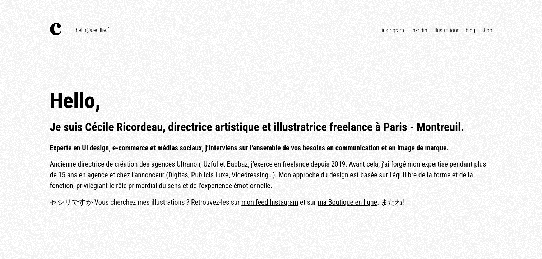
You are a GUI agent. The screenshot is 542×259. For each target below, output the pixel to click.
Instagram (393, 30)
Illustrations (446, 30)
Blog (470, 30)
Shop (486, 30)
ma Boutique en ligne (347, 202)
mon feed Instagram (269, 202)
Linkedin (418, 30)
